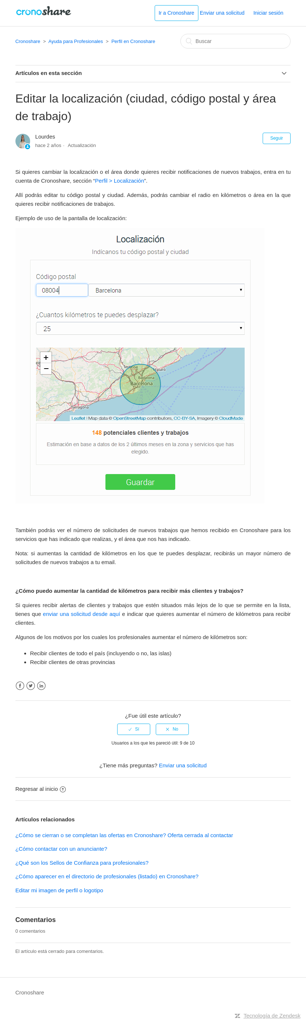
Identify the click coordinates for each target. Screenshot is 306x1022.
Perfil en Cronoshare (133, 41)
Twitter (30, 686)
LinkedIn (41, 686)
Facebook (20, 686)
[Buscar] (235, 41)
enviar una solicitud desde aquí (81, 614)
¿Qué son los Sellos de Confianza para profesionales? (82, 863)
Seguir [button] (276, 138)
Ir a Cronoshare (176, 13)
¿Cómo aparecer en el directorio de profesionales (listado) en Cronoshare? (107, 876)
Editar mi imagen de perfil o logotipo (59, 890)
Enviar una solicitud (222, 13)
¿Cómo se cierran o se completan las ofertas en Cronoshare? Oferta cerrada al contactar (124, 835)
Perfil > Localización (119, 180)
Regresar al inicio (40, 789)
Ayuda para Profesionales (75, 41)
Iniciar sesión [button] (268, 13)
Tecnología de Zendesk (272, 1015)
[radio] (133, 729)
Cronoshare (27, 41)
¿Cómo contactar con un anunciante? (61, 849)
